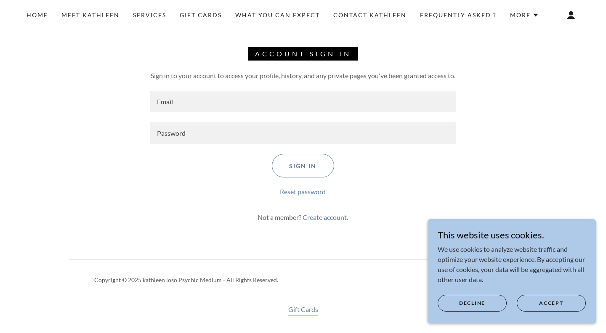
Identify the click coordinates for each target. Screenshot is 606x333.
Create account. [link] (325, 217)
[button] (524, 15)
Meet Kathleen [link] (90, 14)
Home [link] (37, 14)
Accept (551, 303)
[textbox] (302, 101)
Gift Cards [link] (201, 14)
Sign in (302, 165)
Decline (472, 303)
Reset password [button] (303, 192)
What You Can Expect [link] (277, 14)
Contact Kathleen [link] (370, 14)
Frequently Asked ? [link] (458, 14)
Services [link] (149, 14)
